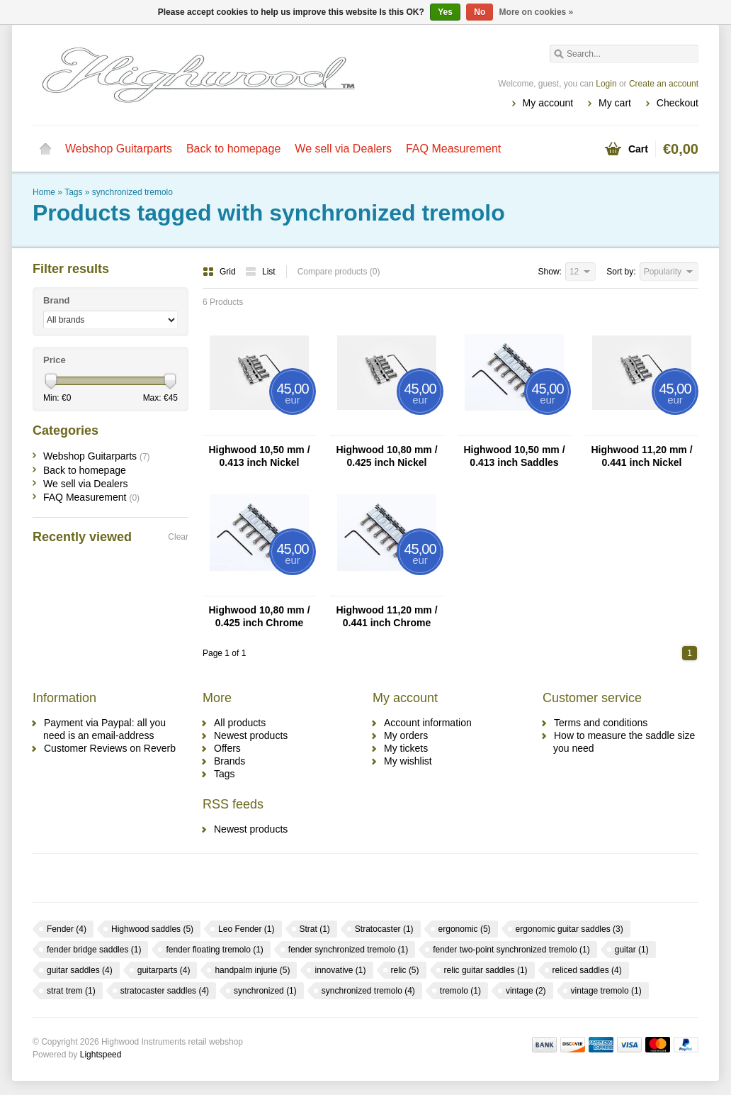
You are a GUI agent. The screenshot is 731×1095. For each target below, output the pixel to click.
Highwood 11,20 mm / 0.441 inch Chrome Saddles (386, 616)
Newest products (251, 735)
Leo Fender (246, 929)
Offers (227, 748)
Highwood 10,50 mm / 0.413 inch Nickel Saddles (259, 456)
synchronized (265, 991)
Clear (178, 537)
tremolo (460, 991)
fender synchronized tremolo (348, 950)
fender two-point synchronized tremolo (511, 950)
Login (606, 84)
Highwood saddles (152, 929)
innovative (340, 970)
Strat (315, 929)
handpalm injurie (252, 970)
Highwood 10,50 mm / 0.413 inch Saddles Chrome (514, 456)
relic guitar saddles (486, 970)
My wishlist (408, 761)
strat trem (71, 991)
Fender (66, 929)
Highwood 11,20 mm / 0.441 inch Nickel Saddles (641, 456)
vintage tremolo (606, 991)
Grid (220, 272)
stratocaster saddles (164, 991)
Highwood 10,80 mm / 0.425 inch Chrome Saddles (259, 616)
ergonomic (464, 929)
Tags (73, 192)
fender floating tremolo (214, 950)
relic (405, 970)
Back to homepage (233, 149)
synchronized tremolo (132, 192)
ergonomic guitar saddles (569, 929)
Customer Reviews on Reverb (110, 748)
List (260, 272)
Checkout (677, 103)
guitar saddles (80, 970)
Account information (428, 722)
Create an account (663, 84)
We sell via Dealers (343, 149)
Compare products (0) (339, 272)
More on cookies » (536, 12)
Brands (229, 761)
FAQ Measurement (453, 149)
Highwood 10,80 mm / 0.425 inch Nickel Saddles (386, 456)
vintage (526, 991)
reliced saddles (587, 970)
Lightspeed (101, 1055)
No (479, 12)
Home (45, 149)
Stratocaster (384, 929)
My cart (615, 103)
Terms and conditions (600, 722)
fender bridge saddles (94, 950)
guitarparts (164, 970)
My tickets (406, 748)
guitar (632, 950)
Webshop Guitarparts (118, 149)
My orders (406, 735)
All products (240, 722)
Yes (445, 12)
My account (548, 103)
